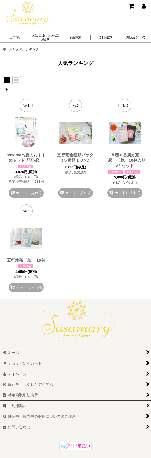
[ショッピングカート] (131, 6)
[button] (45, 37)
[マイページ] (143, 6)
